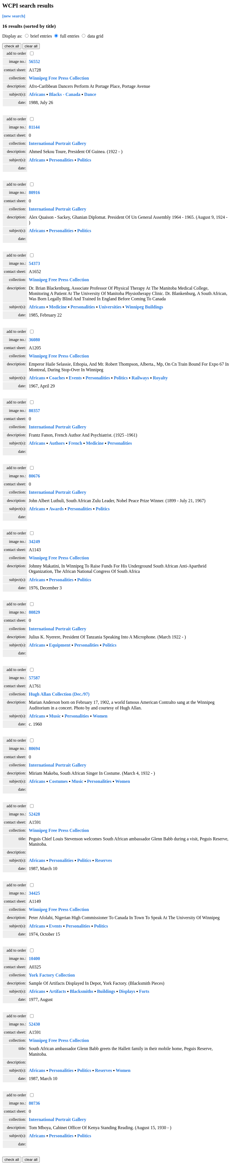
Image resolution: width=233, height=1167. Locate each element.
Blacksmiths (81, 991)
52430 (34, 1024)
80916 (34, 192)
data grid (95, 36)
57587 (34, 677)
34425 (34, 893)
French (75, 443)
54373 (34, 263)
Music (55, 716)
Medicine (58, 307)
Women (100, 716)
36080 (34, 339)
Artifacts (57, 991)
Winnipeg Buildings (144, 307)
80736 (34, 1103)
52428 (34, 814)
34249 (34, 541)
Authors (57, 443)
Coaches (57, 377)
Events (75, 377)
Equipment (59, 645)
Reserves (103, 860)
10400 (34, 958)
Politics (84, 160)
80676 (34, 476)
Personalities (61, 160)
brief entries (42, 36)
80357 (34, 410)
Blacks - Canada (64, 94)
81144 (34, 127)
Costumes (58, 781)
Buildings (106, 991)
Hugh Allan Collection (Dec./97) (59, 694)
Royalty (160, 377)
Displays (127, 991)
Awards (56, 508)
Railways (140, 377)
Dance (90, 94)
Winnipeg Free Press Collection (59, 78)
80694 (34, 748)
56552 (34, 61)
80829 (34, 612)
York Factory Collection (52, 975)
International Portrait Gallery (57, 143)
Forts (144, 991)
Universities (110, 307)
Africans (37, 94)
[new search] (13, 15)
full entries (70, 36)
